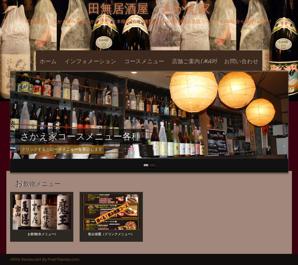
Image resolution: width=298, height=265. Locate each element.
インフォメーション (90, 61)
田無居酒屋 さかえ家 (149, 9)
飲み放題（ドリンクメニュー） (111, 234)
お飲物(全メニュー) (42, 234)
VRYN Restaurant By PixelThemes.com (44, 259)
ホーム (48, 61)
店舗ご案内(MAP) (194, 61)
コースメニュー (144, 61)
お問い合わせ (241, 61)
